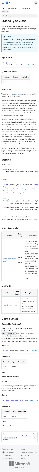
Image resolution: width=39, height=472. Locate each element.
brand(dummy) (7, 305)
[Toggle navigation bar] (3, 2)
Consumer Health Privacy (29, 452)
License (23, 458)
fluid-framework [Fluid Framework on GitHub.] (8, 452)
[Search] (36, 3)
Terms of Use (25, 455)
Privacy (23, 449)
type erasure (17, 94)
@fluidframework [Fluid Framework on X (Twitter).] (8, 449)
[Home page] (3, 8)
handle (6, 103)
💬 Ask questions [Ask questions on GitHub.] (8, 455)
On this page (7, 16)
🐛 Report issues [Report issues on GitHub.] (7, 458)
